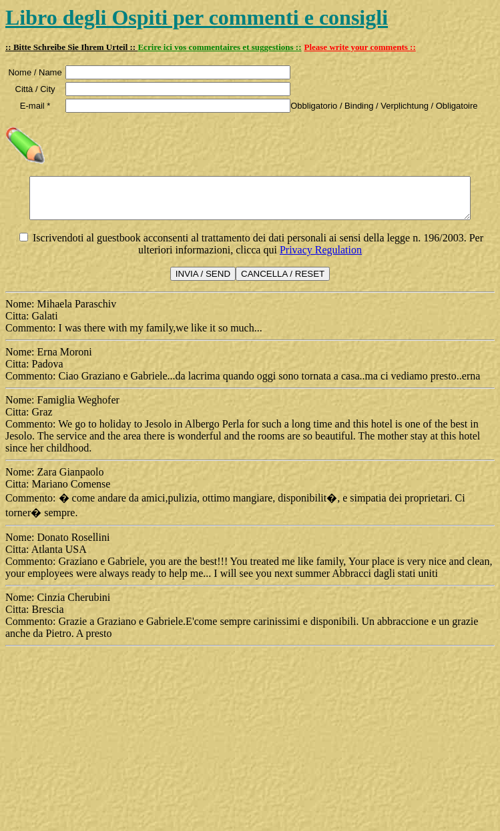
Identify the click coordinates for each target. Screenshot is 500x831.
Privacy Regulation (321, 257)
